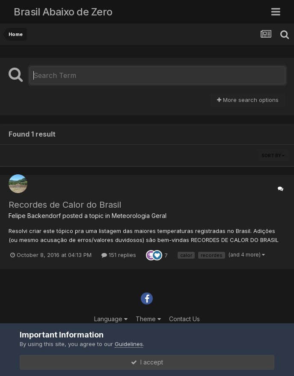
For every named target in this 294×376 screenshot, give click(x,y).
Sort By (273, 155)
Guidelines (129, 343)
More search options (248, 99)
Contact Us (184, 318)
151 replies (118, 254)
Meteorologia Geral (139, 215)
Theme (148, 318)
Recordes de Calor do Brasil (65, 205)
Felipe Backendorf (35, 215)
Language (111, 318)
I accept (147, 362)
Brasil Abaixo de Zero (63, 12)
